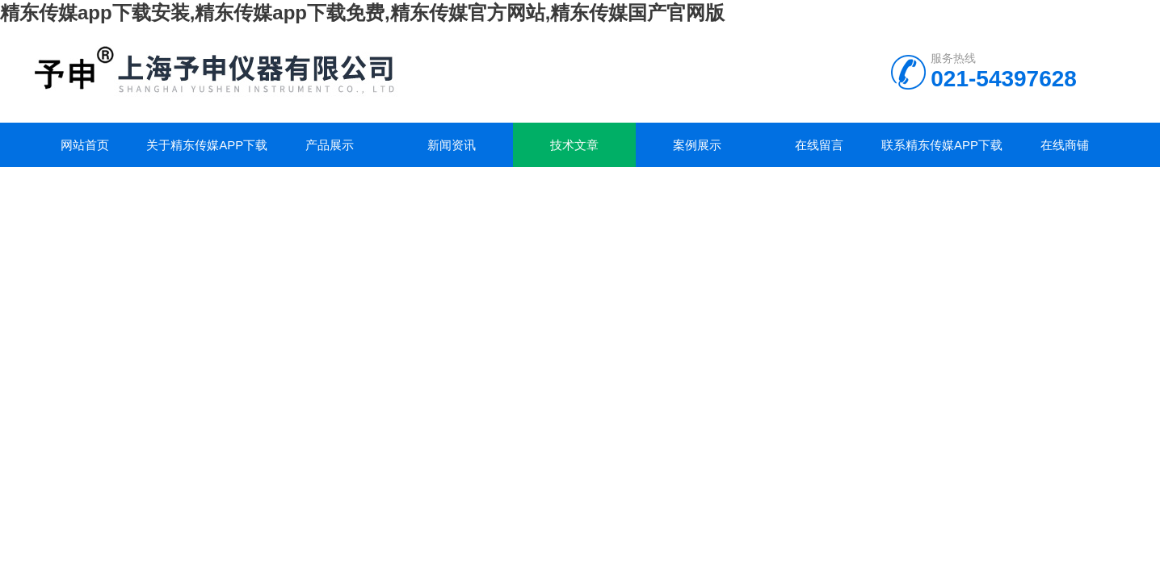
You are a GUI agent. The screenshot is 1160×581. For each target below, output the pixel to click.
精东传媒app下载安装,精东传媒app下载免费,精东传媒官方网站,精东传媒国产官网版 (362, 12)
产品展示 (329, 145)
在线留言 (819, 145)
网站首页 (85, 145)
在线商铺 (1064, 145)
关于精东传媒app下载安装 (206, 152)
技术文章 (574, 145)
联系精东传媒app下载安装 (941, 152)
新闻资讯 (451, 145)
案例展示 (697, 145)
